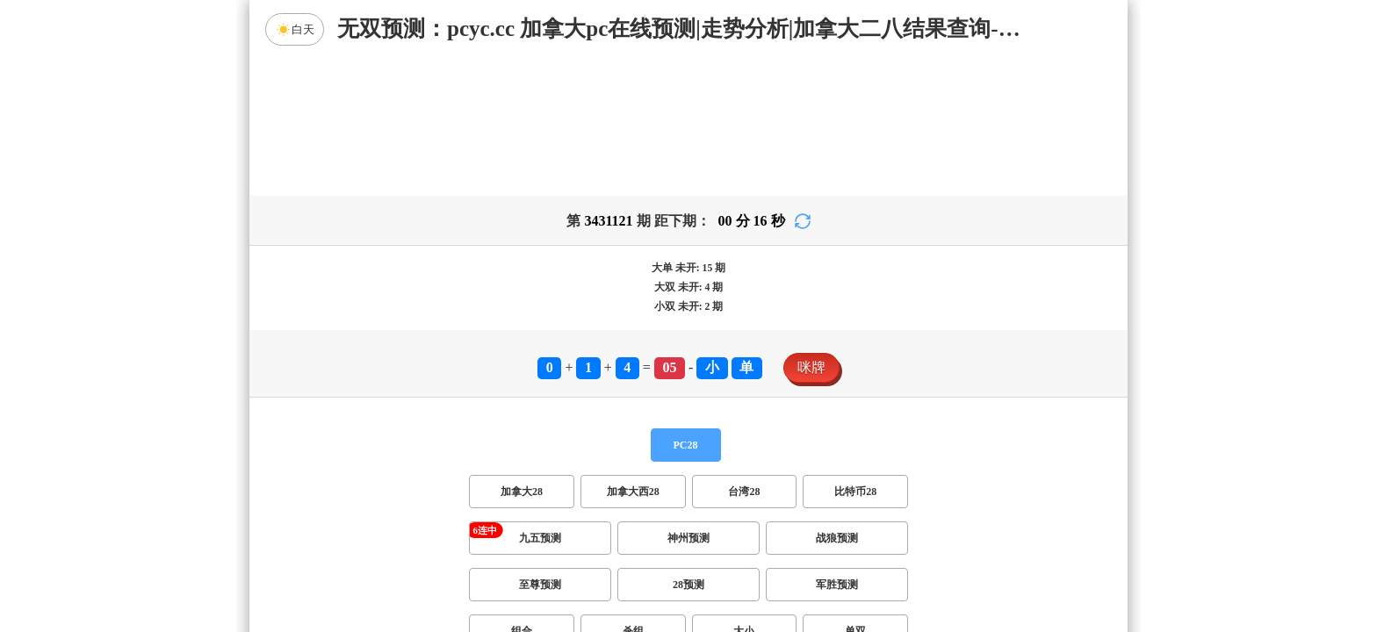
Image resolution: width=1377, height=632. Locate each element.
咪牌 (811, 229)
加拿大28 (522, 354)
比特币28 (855, 354)
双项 (576, 540)
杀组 (633, 493)
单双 (855, 493)
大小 (743, 493)
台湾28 (744, 354)
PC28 (686, 307)
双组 (795, 540)
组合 (521, 493)
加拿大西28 (633, 354)
